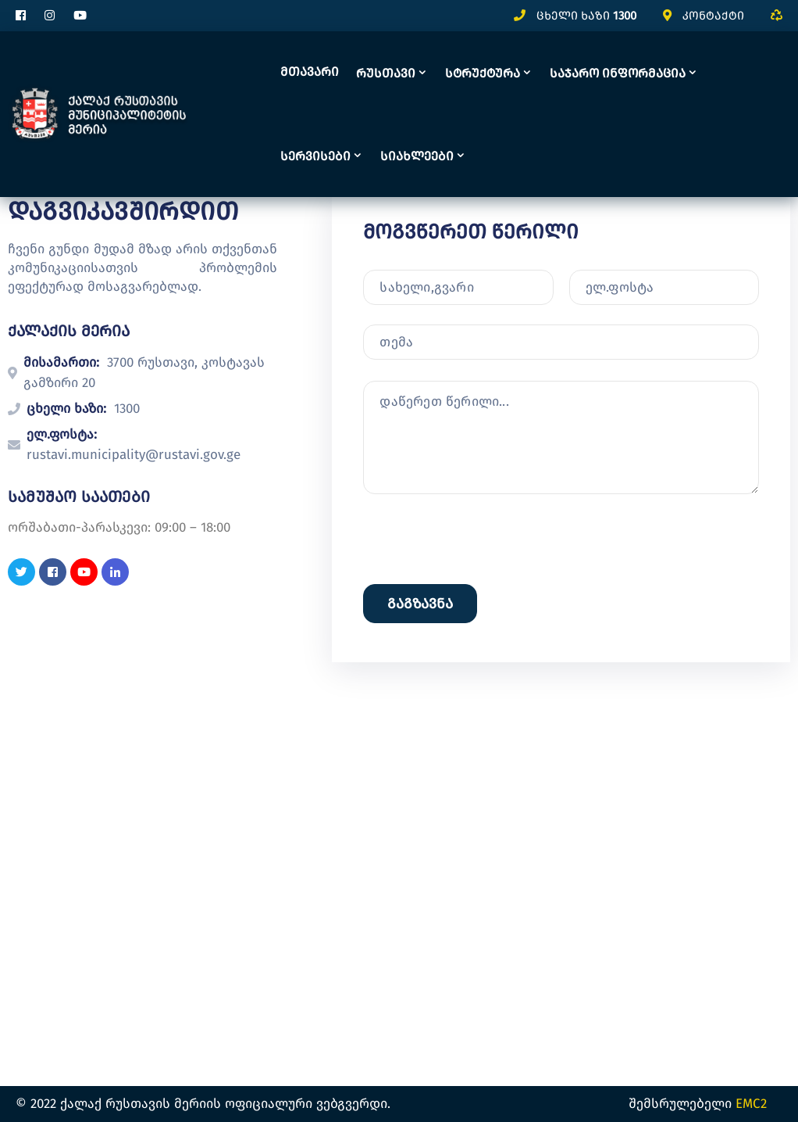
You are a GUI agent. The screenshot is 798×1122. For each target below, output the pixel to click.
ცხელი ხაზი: (66, 408)
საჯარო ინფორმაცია (618, 73)
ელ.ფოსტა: (62, 434)
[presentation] (481, 676)
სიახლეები (417, 156)
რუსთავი (385, 73)
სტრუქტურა (482, 73)
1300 (624, 16)
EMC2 (751, 1103)
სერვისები (315, 156)
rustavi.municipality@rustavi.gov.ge (133, 454)
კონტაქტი (713, 16)
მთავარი (309, 71)
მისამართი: (61, 362)
